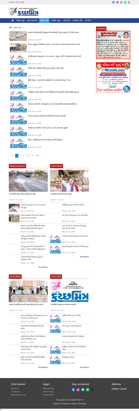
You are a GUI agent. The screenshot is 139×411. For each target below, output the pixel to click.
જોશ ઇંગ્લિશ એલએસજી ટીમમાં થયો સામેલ (32, 327)
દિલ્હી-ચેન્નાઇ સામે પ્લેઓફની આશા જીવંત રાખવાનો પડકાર (34, 348)
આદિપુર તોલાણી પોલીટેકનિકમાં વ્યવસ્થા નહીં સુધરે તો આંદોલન (33, 237)
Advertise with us (18, 395)
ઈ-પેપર (88, 20)
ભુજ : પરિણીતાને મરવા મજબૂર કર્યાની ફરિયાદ (45, 140)
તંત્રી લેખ (66, 20)
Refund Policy (48, 388)
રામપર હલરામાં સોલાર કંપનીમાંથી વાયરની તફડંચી (47, 116)
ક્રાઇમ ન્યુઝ (44, 20)
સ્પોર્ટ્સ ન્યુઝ (55, 20)
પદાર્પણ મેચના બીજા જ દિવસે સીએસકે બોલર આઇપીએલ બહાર (33, 337)
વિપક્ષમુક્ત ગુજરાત (68, 357)
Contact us (15, 391)
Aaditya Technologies (78, 404)
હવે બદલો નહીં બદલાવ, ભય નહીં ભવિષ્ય (75, 215)
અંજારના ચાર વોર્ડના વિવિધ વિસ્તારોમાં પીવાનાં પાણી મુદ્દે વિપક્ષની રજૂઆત (33, 227)
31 (32, 156)
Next (37, 156)
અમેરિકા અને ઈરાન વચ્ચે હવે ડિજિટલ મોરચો (74, 348)
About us (14, 388)
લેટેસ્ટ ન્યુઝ (20, 20)
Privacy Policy (48, 395)
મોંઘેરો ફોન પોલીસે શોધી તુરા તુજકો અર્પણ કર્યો (46, 68)
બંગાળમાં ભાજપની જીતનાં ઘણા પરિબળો (75, 236)
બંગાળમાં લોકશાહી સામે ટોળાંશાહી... (73, 336)
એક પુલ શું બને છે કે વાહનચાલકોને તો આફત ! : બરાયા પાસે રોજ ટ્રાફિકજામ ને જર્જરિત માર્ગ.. (33, 248)
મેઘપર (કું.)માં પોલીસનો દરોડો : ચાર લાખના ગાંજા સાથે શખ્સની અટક (54, 44)
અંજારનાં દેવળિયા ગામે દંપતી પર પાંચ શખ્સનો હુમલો (48, 128)
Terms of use (48, 391)
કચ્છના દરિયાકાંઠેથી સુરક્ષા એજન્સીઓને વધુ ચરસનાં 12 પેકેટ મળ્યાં (53, 32)
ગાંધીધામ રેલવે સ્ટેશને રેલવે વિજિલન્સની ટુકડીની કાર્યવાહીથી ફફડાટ (53, 92)
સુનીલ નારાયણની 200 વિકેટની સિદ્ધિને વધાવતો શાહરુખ (33, 358)
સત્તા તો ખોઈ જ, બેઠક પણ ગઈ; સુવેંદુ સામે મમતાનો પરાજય (74, 227)
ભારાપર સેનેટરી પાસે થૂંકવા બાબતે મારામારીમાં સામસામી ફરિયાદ (52, 104)
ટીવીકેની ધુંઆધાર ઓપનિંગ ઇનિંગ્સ (73, 205)
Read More (43, 267)
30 (28, 156)
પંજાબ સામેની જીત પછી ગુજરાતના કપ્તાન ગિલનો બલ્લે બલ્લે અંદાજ (34, 317)
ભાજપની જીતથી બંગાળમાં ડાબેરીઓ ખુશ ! (75, 247)
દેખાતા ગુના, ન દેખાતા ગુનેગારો (71, 326)
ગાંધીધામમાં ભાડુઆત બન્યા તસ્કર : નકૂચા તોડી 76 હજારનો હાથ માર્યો (54, 56)
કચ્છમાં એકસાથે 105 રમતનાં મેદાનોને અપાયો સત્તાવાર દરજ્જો (32, 216)
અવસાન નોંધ (78, 20)
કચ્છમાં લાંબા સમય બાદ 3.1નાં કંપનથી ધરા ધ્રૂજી (33, 206)
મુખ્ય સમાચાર (32, 20)
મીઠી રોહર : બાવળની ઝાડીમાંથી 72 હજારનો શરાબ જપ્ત (49, 80)
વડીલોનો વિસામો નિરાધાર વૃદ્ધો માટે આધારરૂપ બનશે (31, 258)
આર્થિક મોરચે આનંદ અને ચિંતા (71, 316)
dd (1, 410)
